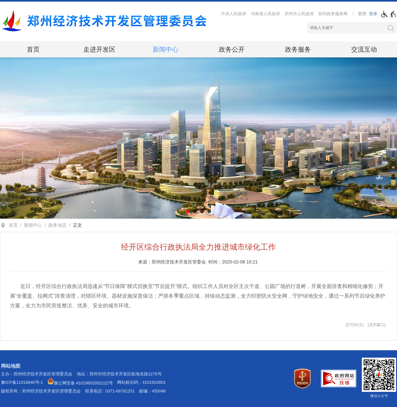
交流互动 (364, 49)
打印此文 (354, 325)
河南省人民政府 (265, 13)
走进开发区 (99, 49)
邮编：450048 (152, 391)
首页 (33, 49)
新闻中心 (165, 49)
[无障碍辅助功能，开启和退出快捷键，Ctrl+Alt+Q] (389, 14)
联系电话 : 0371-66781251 (110, 391)
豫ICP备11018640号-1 (22, 382)
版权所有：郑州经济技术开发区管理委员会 (41, 391)
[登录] (373, 14)
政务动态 (57, 225)
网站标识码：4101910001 (141, 382)
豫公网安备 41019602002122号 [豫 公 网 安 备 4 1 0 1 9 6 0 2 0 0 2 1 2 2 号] (80, 381)
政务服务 (298, 49)
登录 (373, 13)
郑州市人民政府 (299, 13)
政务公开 (232, 49)
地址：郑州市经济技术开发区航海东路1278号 (119, 374)
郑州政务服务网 (333, 13)
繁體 (362, 13)
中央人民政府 (233, 13)
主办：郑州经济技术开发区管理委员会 (36, 374)
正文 (77, 225)
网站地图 (10, 366)
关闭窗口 (376, 325)
